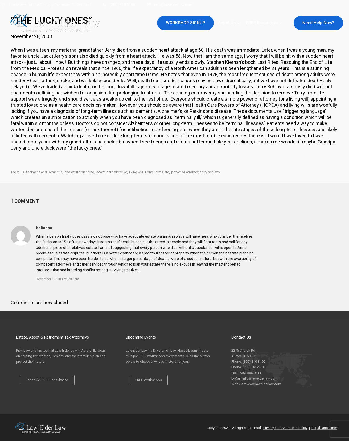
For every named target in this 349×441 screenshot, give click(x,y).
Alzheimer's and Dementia (42, 172)
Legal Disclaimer (324, 428)
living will (136, 172)
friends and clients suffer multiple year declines (201, 142)
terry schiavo (210, 172)
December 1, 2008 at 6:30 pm (57, 279)
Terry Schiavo (270, 86)
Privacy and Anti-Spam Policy (285, 428)
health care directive (111, 172)
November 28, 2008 (31, 36)
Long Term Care (157, 172)
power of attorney (184, 172)
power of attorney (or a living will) (275, 99)
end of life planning (79, 172)
